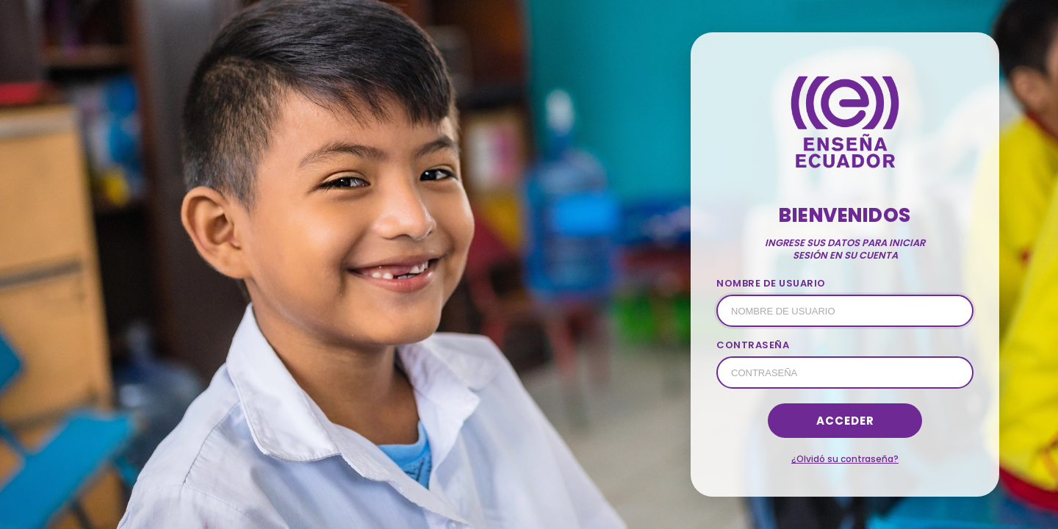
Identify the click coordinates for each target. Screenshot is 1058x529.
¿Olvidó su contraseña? (845, 459)
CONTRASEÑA (752, 345)
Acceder (845, 420)
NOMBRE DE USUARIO (771, 283)
